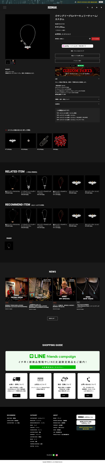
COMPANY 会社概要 (57, 425)
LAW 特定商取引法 (57, 432)
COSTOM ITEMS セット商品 (13, 422)
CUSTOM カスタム (34, 446)
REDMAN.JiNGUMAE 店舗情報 (60, 420)
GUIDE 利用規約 (57, 429)
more (101, 2)
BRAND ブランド (57, 418)
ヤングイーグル (80, 119)
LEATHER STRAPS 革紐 (35, 432)
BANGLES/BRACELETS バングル (37, 422)
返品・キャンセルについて (77, 51)
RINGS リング (33, 425)
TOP (58, 113)
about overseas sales (86, 428)
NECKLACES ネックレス (35, 420)
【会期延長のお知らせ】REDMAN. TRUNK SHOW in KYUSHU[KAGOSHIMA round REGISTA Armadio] (39, 306)
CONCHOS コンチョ (34, 427)
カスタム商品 (73, 113)
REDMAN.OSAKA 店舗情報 (59, 422)
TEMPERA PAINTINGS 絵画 (36, 443)
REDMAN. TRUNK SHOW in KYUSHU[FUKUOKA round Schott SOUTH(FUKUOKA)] (16, 306)
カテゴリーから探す (65, 115)
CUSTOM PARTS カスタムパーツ (37, 418)
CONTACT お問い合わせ (58, 427)
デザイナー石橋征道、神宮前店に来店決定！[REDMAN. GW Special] (64, 306)
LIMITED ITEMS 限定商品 (12, 420)
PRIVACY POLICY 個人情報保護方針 (61, 434)
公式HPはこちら (88, 417)
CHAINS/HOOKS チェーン (36, 429)
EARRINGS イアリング (35, 434)
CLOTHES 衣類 (33, 441)
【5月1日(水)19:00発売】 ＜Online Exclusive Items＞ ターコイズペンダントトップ (88, 306)
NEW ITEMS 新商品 (11, 418)
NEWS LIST (51, 318)
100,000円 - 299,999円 (82, 117)
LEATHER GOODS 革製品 (35, 436)
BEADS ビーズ (33, 439)
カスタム (73, 115)
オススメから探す (64, 113)
